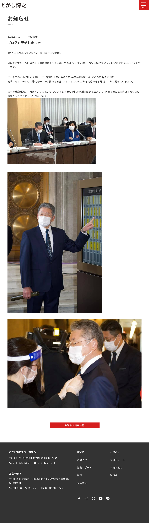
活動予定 (82, 460)
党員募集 (82, 482)
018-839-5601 (22, 463)
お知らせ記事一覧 (74, 425)
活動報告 (33, 36)
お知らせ (115, 452)
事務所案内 (116, 467)
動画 (79, 475)
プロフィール (117, 460)
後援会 (113, 475)
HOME (80, 452)
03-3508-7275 (22, 488)
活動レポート (84, 467)
